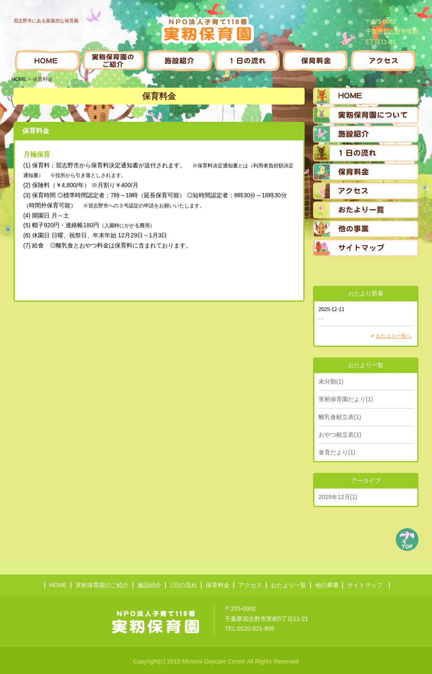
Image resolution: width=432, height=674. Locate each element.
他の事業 (327, 585)
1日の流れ (183, 585)
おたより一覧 (288, 585)
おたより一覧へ (393, 336)
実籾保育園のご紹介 (102, 585)
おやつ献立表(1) (340, 434)
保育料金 (218, 585)
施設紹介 (149, 585)
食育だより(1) (337, 452)
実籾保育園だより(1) (346, 399)
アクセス (250, 585)
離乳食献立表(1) (340, 417)
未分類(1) (331, 381)
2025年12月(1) (338, 497)
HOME (19, 79)
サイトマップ (365, 585)
